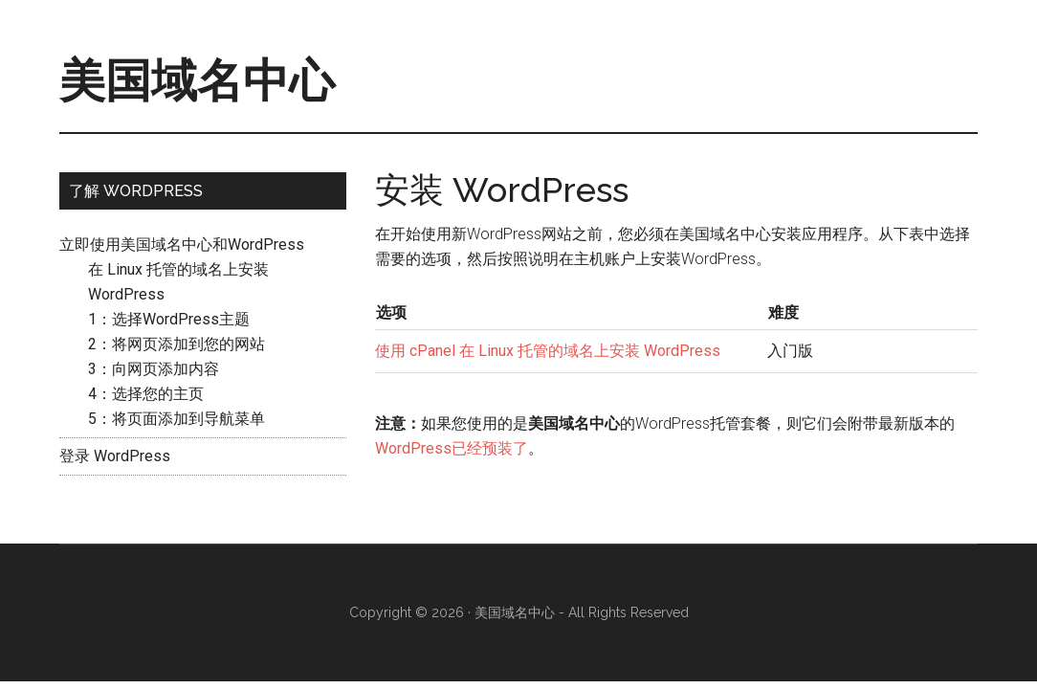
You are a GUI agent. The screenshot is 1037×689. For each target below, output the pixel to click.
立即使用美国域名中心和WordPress (181, 244)
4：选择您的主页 (146, 394)
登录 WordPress (114, 456)
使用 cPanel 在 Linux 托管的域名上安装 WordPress (547, 351)
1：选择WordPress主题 (169, 319)
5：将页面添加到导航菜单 (176, 419)
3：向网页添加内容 (153, 369)
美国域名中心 (197, 80)
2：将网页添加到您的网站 (176, 344)
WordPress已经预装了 (451, 448)
